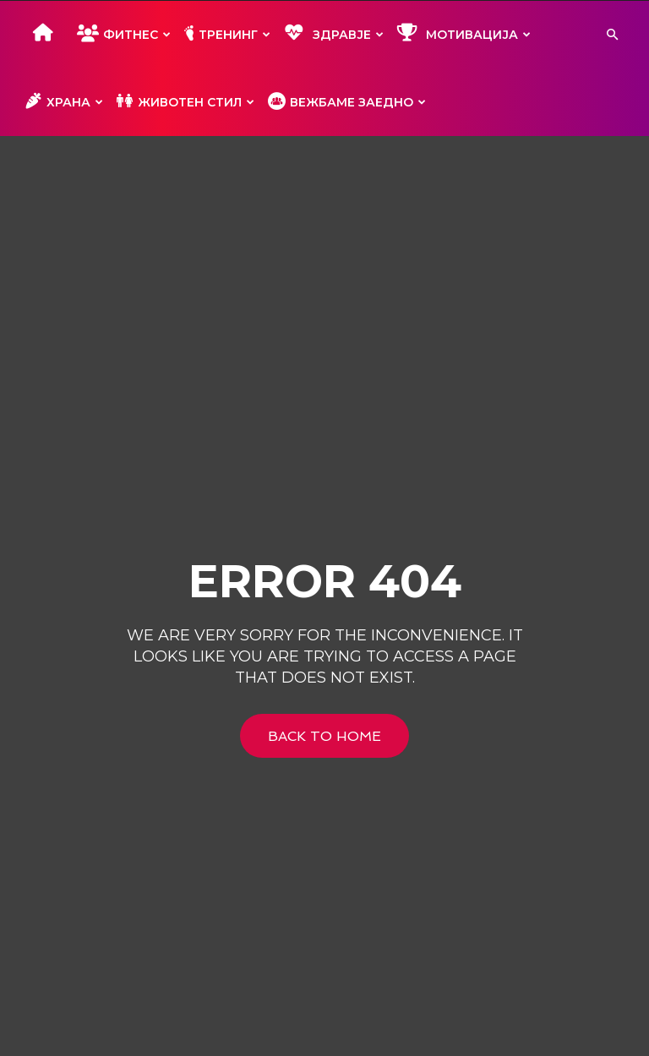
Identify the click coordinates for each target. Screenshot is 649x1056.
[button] (612, 35)
